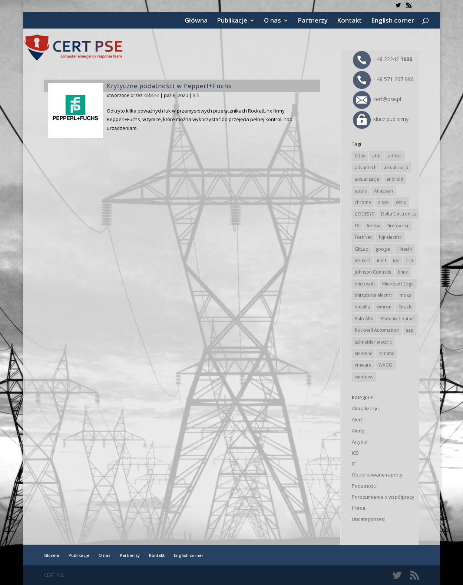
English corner (392, 21)
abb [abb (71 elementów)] (376, 156)
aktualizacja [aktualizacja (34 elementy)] (396, 167)
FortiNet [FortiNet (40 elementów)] (363, 237)
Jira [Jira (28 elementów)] (409, 260)
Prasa (358, 508)
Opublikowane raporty (377, 474)
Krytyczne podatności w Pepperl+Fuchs (169, 85)
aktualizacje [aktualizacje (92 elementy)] (367, 179)
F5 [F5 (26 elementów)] (357, 226)
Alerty (358, 430)
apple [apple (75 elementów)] (361, 191)
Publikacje (232, 21)
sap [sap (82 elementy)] (410, 330)
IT (353, 464)
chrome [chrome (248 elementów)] (363, 202)
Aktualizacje (365, 408)
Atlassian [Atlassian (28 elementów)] (383, 191)
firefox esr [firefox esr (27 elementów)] (398, 226)
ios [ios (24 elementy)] (396, 260)
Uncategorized (368, 519)
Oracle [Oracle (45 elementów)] (405, 307)
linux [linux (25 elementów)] (403, 272)
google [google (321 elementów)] (383, 249)
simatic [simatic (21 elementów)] (386, 353)
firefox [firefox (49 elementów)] (373, 226)
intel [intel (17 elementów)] (381, 260)
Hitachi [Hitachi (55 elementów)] (404, 249)
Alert (357, 419)
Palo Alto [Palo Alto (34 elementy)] (364, 318)
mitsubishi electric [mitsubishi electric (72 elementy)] (374, 295)
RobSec (151, 95)
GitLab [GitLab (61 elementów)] (361, 249)
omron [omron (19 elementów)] (384, 307)
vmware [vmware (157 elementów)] (363, 365)
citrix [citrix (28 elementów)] (401, 202)
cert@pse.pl (377, 99)
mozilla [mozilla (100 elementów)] (362, 307)
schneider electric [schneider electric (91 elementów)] (373, 342)
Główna (196, 21)
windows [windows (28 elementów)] (364, 377)
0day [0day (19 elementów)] (360, 156)
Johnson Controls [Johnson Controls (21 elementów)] (373, 272)
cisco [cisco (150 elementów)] (383, 202)
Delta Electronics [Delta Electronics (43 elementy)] (398, 214)
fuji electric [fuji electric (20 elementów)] (390, 237)
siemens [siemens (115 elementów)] (363, 353)
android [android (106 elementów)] (394, 179)
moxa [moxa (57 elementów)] (405, 295)
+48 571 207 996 (383, 79)
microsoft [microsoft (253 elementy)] (365, 284)
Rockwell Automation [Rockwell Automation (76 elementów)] (377, 330)
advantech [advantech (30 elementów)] (366, 167)
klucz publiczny (381, 119)
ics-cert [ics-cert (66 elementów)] (362, 260)
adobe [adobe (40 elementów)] (395, 156)
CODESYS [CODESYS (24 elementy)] (364, 214)
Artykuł (359, 441)
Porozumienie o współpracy (383, 497)
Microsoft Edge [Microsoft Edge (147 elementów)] (398, 284)
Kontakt (349, 21)
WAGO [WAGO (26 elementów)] (385, 365)
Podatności (364, 485)
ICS (196, 95)
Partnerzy (313, 21)
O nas (272, 21)
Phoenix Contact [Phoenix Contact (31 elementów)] (398, 318)
